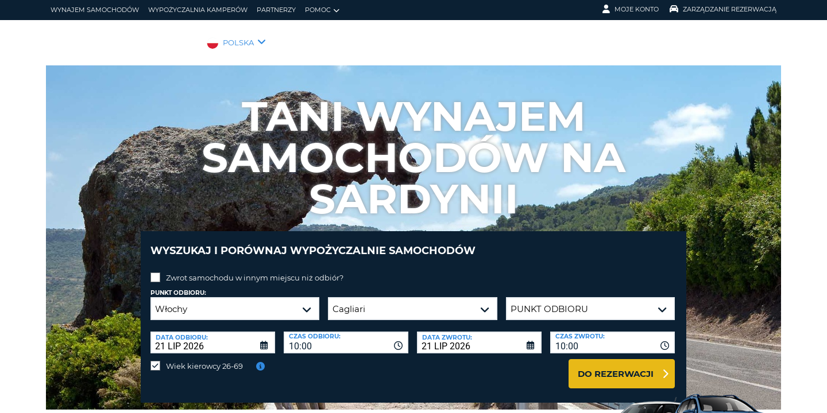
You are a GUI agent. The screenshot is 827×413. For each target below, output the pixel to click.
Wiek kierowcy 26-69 (204, 357)
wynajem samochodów (95, 10)
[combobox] (346, 334)
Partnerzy (276, 10)
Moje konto (630, 9)
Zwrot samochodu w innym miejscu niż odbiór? (254, 269)
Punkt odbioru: (178, 284)
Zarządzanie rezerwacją (723, 9)
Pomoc (322, 10)
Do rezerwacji (616, 365)
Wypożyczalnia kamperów (198, 10)
